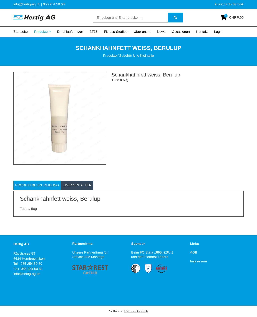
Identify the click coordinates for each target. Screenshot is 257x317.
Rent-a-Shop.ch (136, 311)
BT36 (93, 32)
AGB (193, 252)
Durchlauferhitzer (70, 32)
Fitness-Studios (115, 32)
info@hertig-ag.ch (26, 274)
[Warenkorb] (232, 17)
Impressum (198, 261)
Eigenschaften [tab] (77, 185)
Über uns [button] (142, 32)
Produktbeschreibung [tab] (37, 185)
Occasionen (181, 32)
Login (218, 32)
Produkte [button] (42, 32)
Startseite (20, 32)
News (161, 32)
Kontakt (202, 32)
